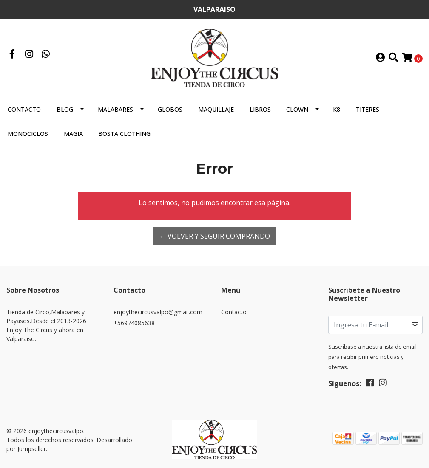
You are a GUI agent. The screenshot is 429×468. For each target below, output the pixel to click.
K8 (336, 109)
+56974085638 (134, 323)
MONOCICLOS (28, 134)
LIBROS (260, 109)
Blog (65, 109)
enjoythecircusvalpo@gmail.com (158, 312)
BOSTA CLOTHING (124, 134)
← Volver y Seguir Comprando (214, 236)
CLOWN (297, 109)
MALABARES (115, 109)
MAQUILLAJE (216, 109)
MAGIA (73, 134)
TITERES (367, 109)
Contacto (24, 109)
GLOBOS (170, 109)
